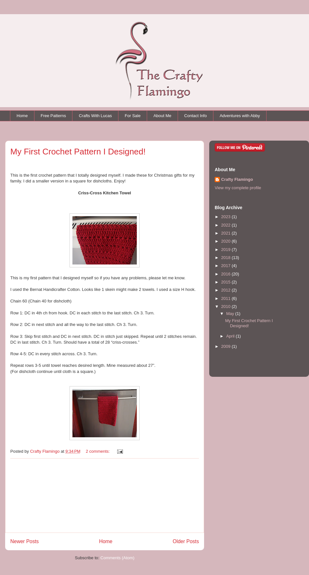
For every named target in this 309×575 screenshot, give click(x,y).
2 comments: (98, 451)
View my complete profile (238, 187)
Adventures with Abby (240, 115)
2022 (226, 225)
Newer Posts (24, 541)
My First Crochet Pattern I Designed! (77, 151)
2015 (226, 282)
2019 (226, 249)
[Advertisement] (104, 495)
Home (22, 115)
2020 (226, 241)
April (231, 336)
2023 (226, 216)
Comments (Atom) (117, 557)
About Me (163, 115)
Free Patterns (53, 115)
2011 (226, 298)
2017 (226, 265)
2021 (226, 233)
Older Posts (186, 541)
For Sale (133, 115)
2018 (226, 257)
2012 (226, 290)
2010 (226, 306)
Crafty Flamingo (237, 179)
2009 (226, 346)
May (230, 313)
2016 (226, 274)
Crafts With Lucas (95, 115)
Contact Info (195, 115)
